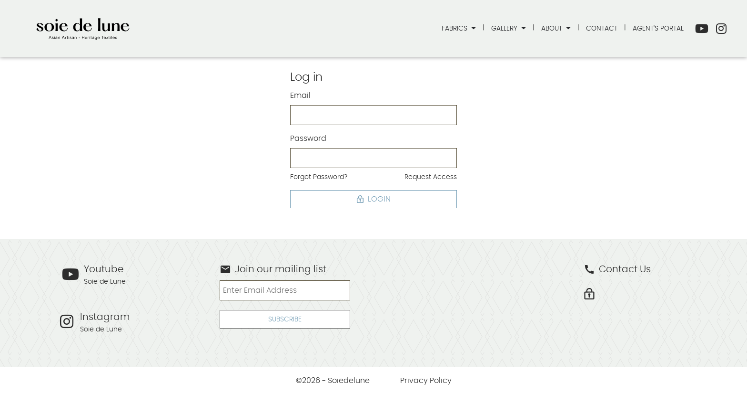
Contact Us (617, 269)
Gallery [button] (505, 28)
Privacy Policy (426, 380)
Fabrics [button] (455, 28)
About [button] (552, 28)
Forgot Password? (318, 177)
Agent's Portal (658, 28)
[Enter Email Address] (285, 290)
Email (300, 95)
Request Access (430, 177)
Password (308, 138)
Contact (601, 28)
